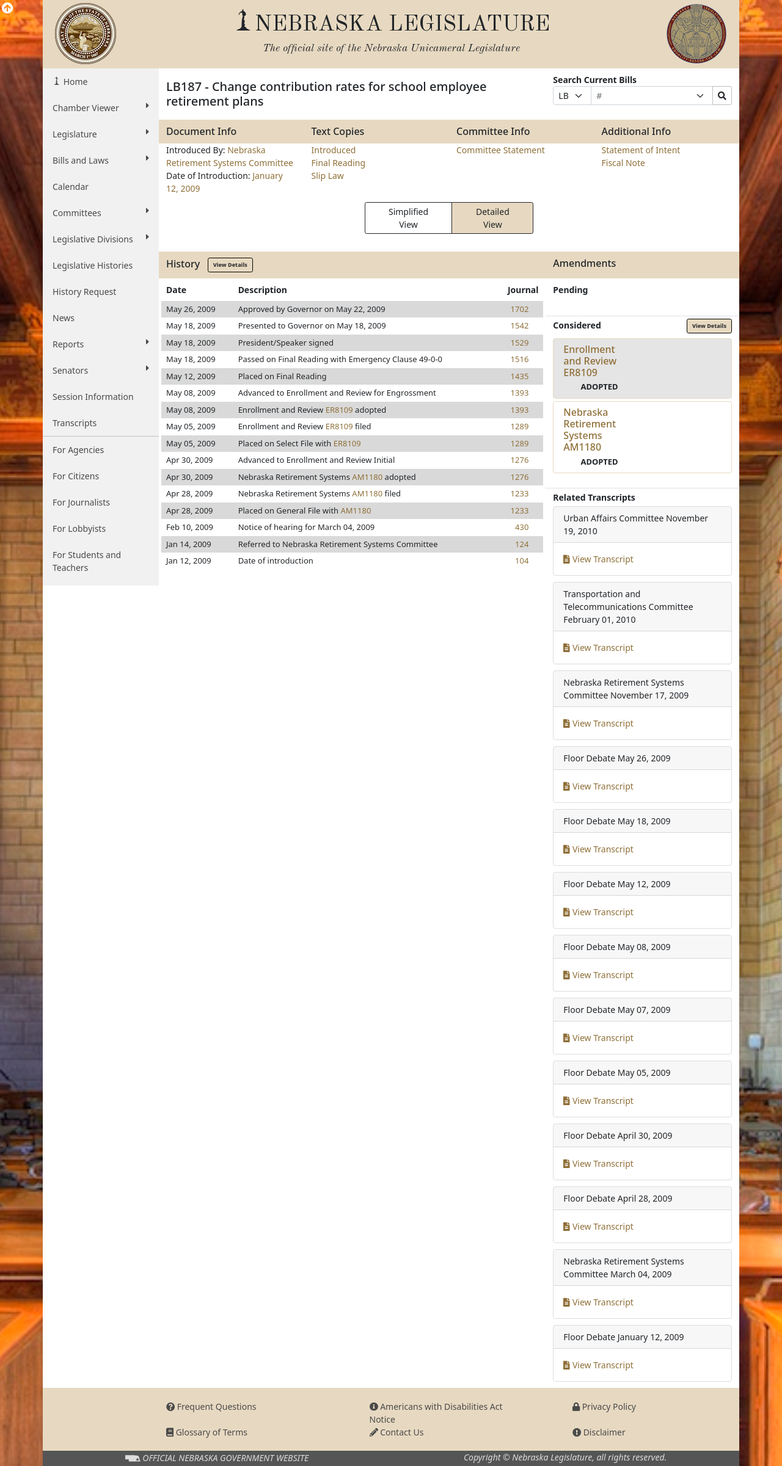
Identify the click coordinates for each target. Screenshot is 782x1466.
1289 (520, 426)
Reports (101, 344)
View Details (230, 265)
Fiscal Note (623, 163)
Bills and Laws (101, 160)
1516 (520, 359)
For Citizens (76, 476)
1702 (520, 308)
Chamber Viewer (101, 107)
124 (521, 544)
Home (74, 81)
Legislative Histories (93, 265)
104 (521, 560)
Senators (101, 370)
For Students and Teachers (87, 561)
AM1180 (367, 476)
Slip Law (328, 175)
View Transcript (598, 559)
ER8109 (339, 409)
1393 (520, 392)
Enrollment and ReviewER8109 (589, 361)
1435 (520, 376)
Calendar (71, 186)
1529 (520, 342)
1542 (520, 325)
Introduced (334, 150)
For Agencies (78, 449)
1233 (520, 493)
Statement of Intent (641, 150)
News (64, 318)
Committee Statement (500, 150)
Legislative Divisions (101, 239)
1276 (520, 459)
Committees (101, 212)
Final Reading (339, 163)
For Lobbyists (79, 528)
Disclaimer (599, 1432)
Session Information (93, 396)
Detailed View (493, 218)
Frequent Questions (211, 1406)
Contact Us (397, 1432)
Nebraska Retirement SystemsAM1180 (589, 429)
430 (521, 526)
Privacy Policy (604, 1406)
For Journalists (81, 502)
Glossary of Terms (206, 1432)
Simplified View (408, 218)
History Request (84, 291)
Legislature (101, 134)
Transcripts (75, 423)
